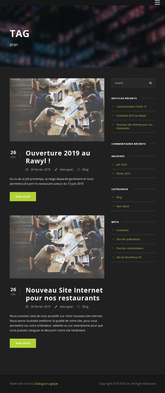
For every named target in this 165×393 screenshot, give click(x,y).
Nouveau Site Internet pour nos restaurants (64, 293)
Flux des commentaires (129, 248)
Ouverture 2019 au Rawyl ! (58, 156)
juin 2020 (121, 164)
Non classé (122, 206)
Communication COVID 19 (131, 106)
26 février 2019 (40, 169)
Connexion (122, 230)
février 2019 (123, 173)
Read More (23, 196)
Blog (85, 169)
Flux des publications (128, 239)
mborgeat (66, 169)
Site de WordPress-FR (128, 257)
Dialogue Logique (46, 384)
